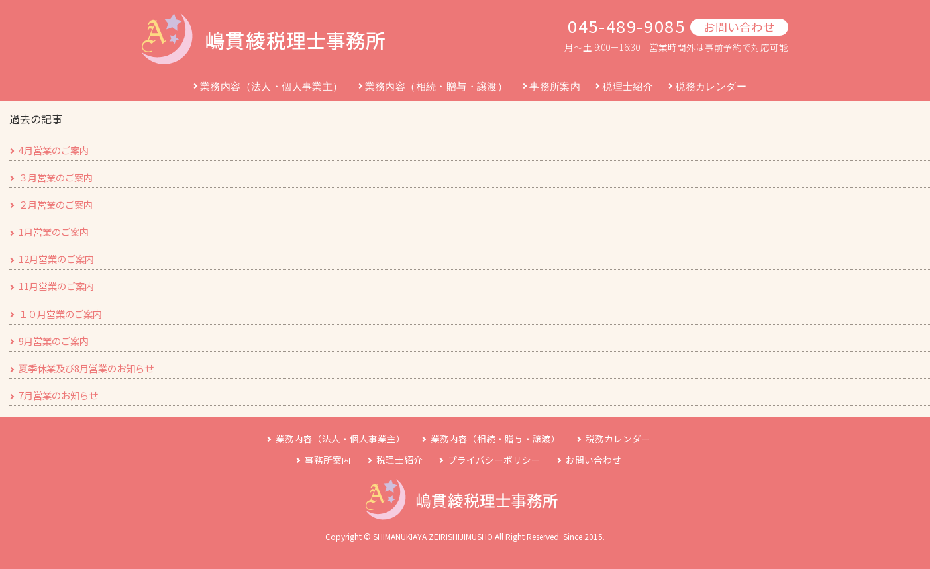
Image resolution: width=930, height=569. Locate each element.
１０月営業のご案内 (60, 314)
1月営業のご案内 (54, 231)
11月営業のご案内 (56, 286)
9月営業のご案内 (54, 341)
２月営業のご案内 (56, 204)
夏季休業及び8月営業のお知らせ (86, 368)
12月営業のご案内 (56, 259)
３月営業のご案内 (56, 177)
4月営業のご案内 (54, 150)
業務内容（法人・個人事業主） (271, 86)
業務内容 (340, 438)
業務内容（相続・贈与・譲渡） (436, 86)
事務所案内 (554, 86)
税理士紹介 (627, 86)
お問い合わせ (739, 27)
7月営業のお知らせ (58, 395)
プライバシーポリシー (494, 459)
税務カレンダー (711, 86)
